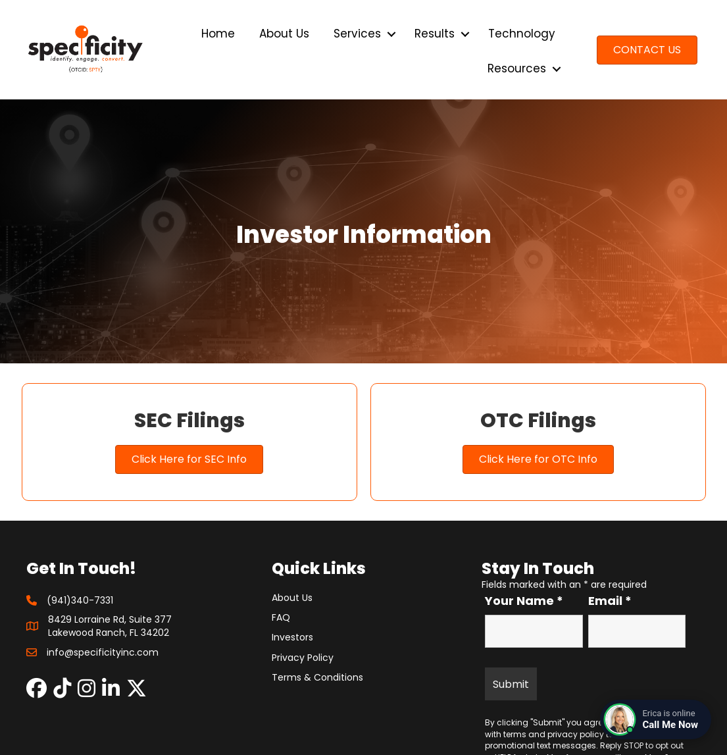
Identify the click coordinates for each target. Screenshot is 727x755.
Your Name (524, 601)
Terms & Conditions (317, 677)
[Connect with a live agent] (655, 719)
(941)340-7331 (80, 600)
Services (357, 33)
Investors (292, 637)
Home (218, 33)
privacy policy (575, 734)
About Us (284, 33)
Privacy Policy (303, 657)
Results (434, 33)
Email (610, 601)
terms (514, 734)
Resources (517, 68)
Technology (521, 33)
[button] (391, 33)
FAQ (281, 617)
